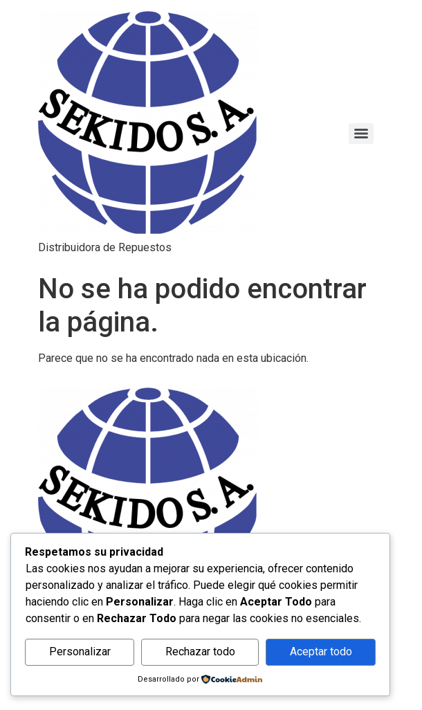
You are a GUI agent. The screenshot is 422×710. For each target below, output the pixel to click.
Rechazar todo (200, 651)
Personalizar (80, 651)
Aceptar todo (321, 651)
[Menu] (361, 133)
